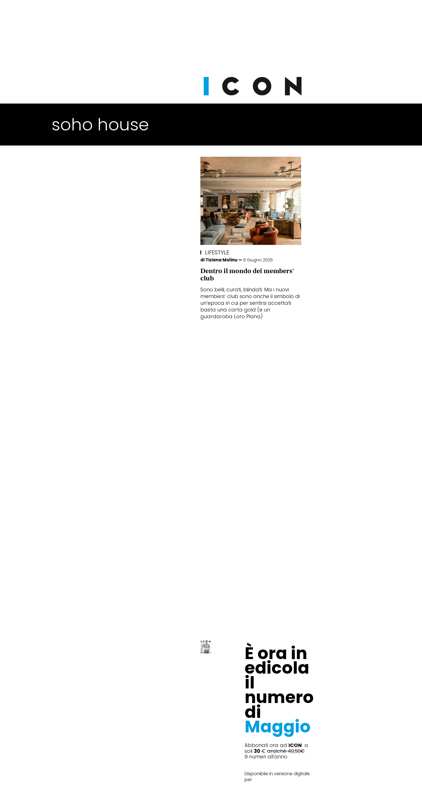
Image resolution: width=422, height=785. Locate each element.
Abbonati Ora (295, 639)
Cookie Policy (195, 773)
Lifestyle (69, 252)
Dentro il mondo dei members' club (98, 275)
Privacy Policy (158, 773)
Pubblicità (268, 773)
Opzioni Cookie (233, 773)
